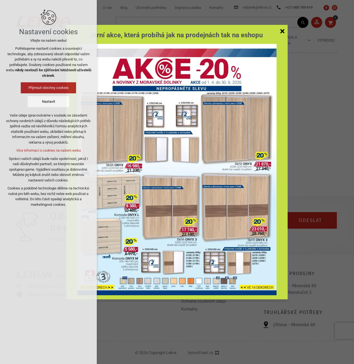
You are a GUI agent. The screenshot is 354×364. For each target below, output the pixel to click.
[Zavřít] (282, 31)
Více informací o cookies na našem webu (48, 150)
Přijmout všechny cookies (48, 88)
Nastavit (48, 101)
